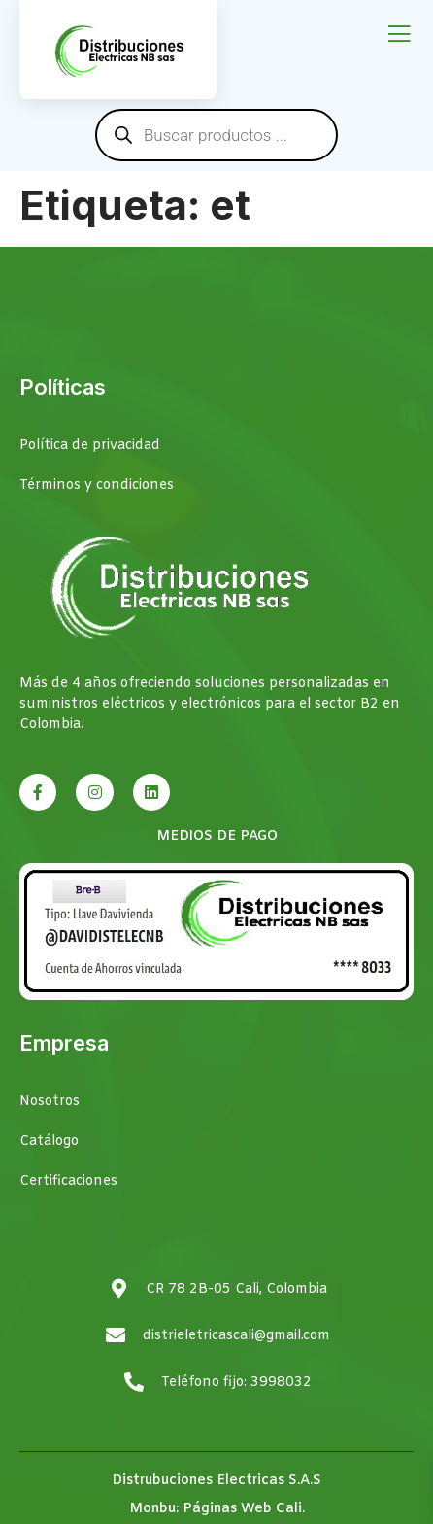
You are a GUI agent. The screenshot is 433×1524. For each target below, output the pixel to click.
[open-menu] (399, 35)
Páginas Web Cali (242, 1509)
